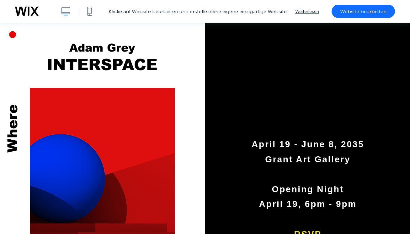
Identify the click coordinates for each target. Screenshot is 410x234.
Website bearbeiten (363, 11)
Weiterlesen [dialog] (307, 11)
